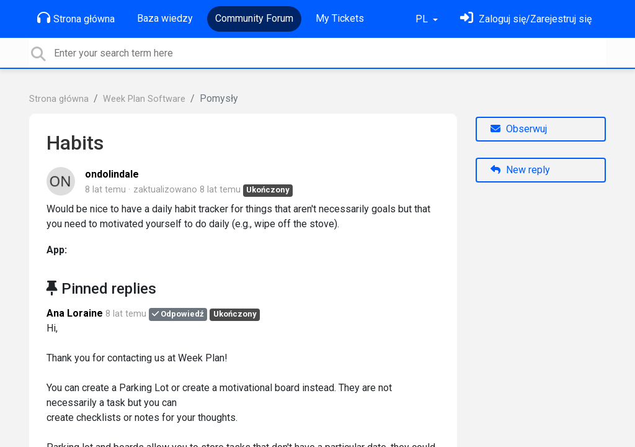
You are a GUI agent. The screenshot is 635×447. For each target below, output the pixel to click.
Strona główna (76, 18)
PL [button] (422, 19)
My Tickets (340, 18)
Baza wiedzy (165, 18)
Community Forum (254, 18)
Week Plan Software (144, 99)
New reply (520, 170)
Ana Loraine (75, 313)
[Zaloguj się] (526, 19)
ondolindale (112, 174)
